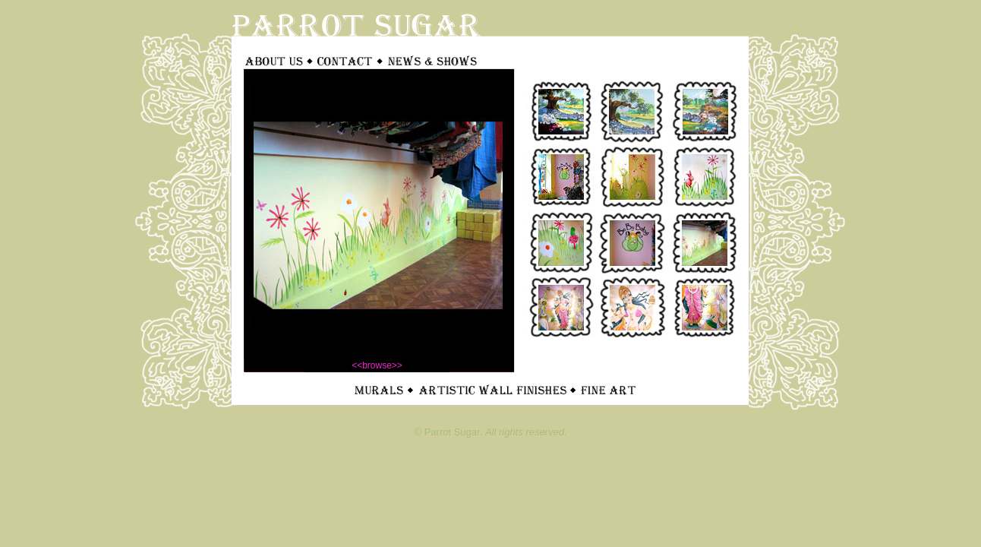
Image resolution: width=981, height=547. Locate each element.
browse (377, 365)
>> (397, 365)
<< (357, 365)
